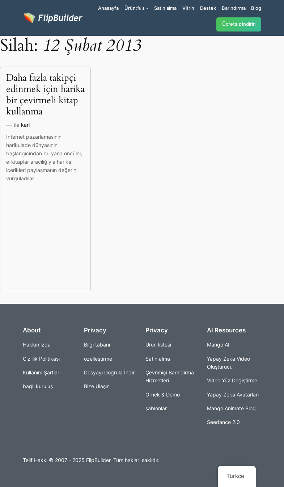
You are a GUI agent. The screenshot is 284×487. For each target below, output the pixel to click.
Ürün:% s (134, 8)
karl (25, 125)
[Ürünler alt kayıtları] (147, 8)
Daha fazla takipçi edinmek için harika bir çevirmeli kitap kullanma (45, 94)
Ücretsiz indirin (239, 24)
